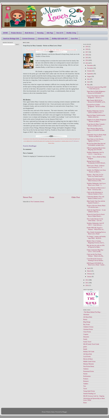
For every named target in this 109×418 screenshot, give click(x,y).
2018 (87, 49)
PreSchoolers (87, 376)
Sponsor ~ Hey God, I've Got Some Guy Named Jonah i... (95, 175)
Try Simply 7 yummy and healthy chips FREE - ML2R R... (96, 237)
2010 (87, 285)
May (88, 84)
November (90, 68)
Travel (85, 388)
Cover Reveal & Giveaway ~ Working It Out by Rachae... (95, 259)
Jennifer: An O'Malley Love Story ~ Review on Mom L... (96, 171)
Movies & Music (88, 359)
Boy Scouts (86, 324)
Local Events (87, 356)
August (89, 76)
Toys (84, 386)
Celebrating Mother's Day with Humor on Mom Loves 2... (95, 197)
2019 (87, 46)
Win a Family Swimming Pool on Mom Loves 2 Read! (96, 233)
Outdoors (86, 369)
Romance (86, 381)
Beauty (85, 319)
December (90, 65)
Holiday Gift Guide (88, 351)
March (89, 271)
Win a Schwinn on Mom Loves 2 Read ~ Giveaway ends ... (96, 188)
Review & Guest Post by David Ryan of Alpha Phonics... (95, 215)
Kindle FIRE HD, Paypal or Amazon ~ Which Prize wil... (95, 228)
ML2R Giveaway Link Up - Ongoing (93, 396)
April (88, 268)
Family (85, 339)
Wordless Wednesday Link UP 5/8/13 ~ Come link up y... (95, 224)
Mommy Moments (88, 364)
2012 (87, 280)
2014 (87, 60)
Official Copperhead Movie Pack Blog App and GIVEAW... (96, 149)
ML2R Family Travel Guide (91, 344)
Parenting (40, 33)
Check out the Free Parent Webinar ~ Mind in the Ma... (95, 255)
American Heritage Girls (11, 38)
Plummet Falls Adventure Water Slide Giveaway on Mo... (96, 180)
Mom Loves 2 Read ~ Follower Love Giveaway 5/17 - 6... (95, 166)
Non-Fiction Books (88, 366)
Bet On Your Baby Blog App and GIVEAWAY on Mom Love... (96, 144)
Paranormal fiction (88, 371)
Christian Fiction (88, 329)
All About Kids (87, 354)
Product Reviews (16, 33)
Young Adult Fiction (89, 391)
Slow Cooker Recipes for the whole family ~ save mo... (95, 219)
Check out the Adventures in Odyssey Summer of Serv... (95, 193)
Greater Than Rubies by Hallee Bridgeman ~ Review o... (95, 96)
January (89, 276)
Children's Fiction (88, 327)
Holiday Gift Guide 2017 (60, 38)
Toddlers (85, 383)
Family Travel (87, 342)
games (85, 346)
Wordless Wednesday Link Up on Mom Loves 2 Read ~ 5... (96, 184)
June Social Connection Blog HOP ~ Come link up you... (96, 88)
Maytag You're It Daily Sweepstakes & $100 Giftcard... (96, 162)
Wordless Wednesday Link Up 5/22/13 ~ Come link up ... (95, 153)
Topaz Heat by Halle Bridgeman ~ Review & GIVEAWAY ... (96, 92)
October (89, 71)
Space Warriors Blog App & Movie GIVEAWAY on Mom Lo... (95, 130)
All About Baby (87, 317)
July (88, 79)
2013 (87, 63)
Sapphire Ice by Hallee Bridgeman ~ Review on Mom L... (96, 120)
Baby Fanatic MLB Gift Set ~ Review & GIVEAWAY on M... (96, 101)
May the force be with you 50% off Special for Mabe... (96, 246)
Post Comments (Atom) (37, 201)
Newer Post (27, 197)
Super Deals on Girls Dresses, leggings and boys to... (95, 140)
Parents (85, 374)
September (90, 73)
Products (85, 379)
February (89, 274)
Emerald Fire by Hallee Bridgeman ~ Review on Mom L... (96, 106)
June (88, 82)
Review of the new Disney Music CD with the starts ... (96, 206)
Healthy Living (71, 33)
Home (51, 197)
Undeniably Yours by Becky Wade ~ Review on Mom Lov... (96, 135)
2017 (87, 52)
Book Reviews (29, 33)
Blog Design (86, 322)
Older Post (75, 197)
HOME (5, 33)
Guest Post (74, 38)
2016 (87, 55)
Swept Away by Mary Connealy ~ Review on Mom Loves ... (96, 125)
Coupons (85, 334)
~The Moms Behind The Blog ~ (92, 312)
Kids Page (50, 33)
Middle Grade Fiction (89, 361)
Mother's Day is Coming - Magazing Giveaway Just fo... (96, 242)
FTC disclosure (75, 141)
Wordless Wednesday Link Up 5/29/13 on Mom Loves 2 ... (95, 111)
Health (85, 349)
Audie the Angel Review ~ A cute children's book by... (96, 210)
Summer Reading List (89, 393)
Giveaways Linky (43, 38)
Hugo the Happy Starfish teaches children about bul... (96, 116)
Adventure (86, 314)
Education (86, 337)
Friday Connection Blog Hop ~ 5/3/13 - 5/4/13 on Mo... (95, 250)
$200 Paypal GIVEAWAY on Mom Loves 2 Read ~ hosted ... (96, 264)
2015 (87, 57)
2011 (87, 283)
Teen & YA (59, 33)
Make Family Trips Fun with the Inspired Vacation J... (96, 202)
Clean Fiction (87, 332)
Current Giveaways (28, 38)
